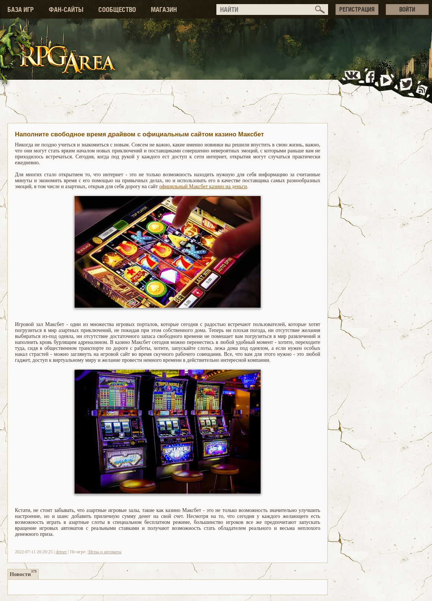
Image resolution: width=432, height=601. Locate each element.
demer (61, 551)
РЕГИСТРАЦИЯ (357, 9)
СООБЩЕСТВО (117, 9)
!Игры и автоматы (104, 551)
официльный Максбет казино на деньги (203, 186)
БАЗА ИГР (20, 9)
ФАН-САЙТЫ (66, 9)
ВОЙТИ (407, 9)
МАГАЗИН (164, 9)
